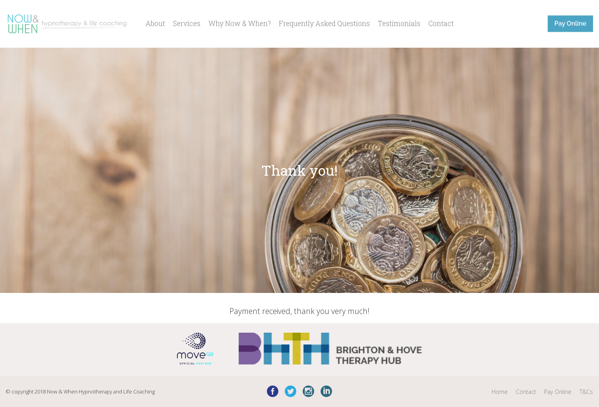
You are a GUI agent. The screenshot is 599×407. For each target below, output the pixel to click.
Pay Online (570, 22)
